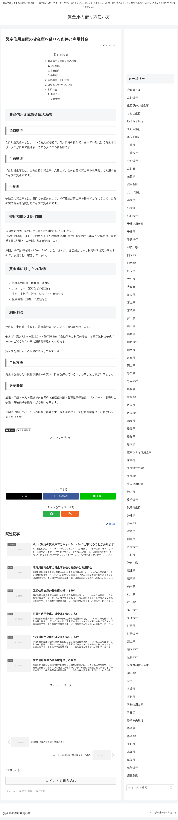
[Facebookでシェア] (61, 497)
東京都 (10, 431)
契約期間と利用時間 (58, 80)
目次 (56, 54)
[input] (150, 787)
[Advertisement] (60, 462)
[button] (171, 787)
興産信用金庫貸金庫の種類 (62, 61)
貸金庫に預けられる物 (60, 85)
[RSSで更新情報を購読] (64, 515)
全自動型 (55, 66)
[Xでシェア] (24, 497)
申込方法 (55, 95)
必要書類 (55, 100)
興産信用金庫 (23, 431)
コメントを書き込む (61, 784)
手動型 (54, 75)
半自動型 (55, 71)
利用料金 (52, 90)
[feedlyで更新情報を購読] (57, 515)
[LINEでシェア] (98, 497)
